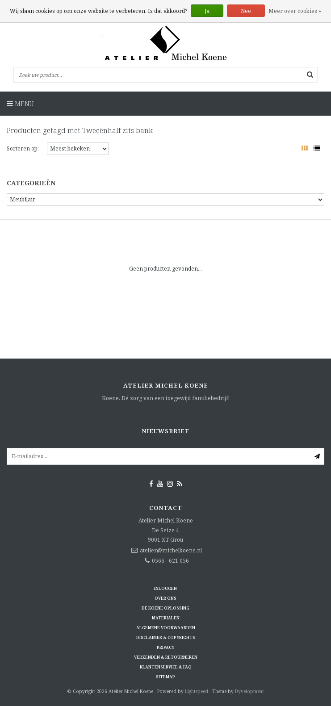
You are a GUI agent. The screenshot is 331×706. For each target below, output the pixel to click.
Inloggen (165, 588)
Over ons (165, 598)
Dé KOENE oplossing (165, 608)
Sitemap (165, 677)
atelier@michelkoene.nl (171, 550)
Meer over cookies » (294, 11)
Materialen (166, 618)
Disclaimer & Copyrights (165, 637)
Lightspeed (196, 691)
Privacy (165, 647)
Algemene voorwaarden (165, 628)
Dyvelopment (249, 691)
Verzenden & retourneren (165, 657)
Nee (246, 11)
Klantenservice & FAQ (166, 667)
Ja (207, 11)
